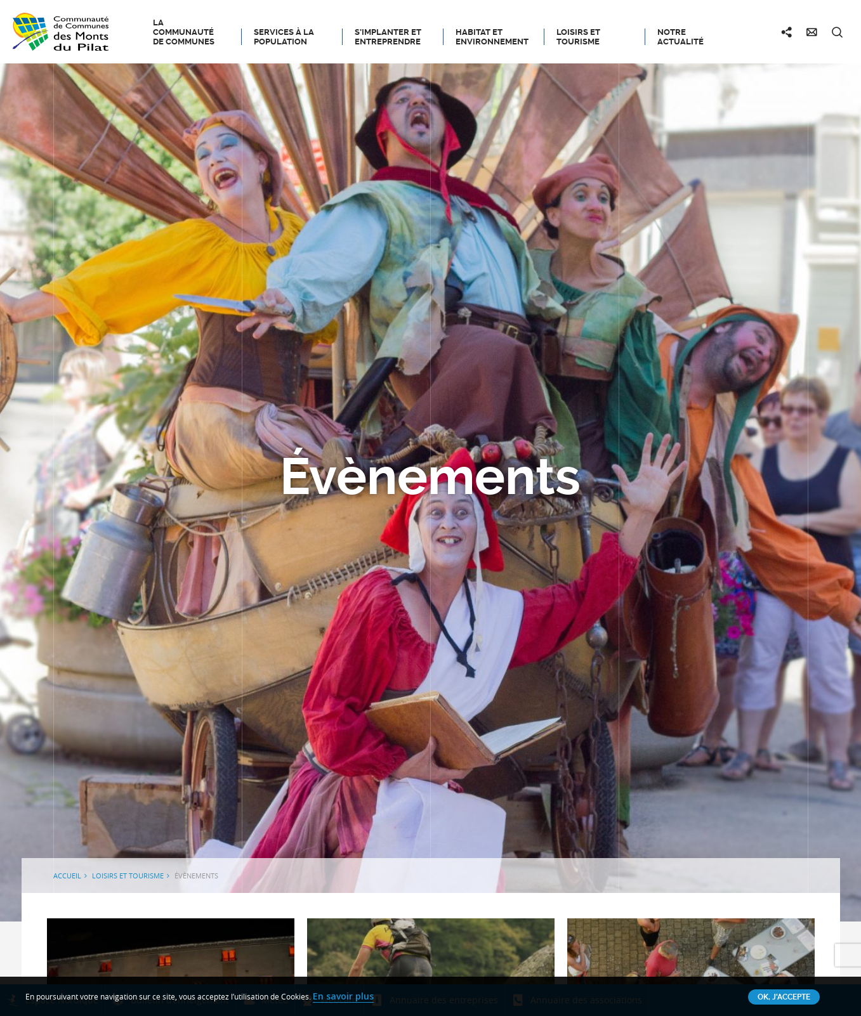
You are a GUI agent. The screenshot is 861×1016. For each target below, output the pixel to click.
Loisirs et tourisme (578, 36)
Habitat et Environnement (492, 36)
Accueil (67, 875)
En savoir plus (343, 996)
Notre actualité (680, 36)
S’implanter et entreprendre (388, 36)
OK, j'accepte (784, 997)
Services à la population (284, 36)
